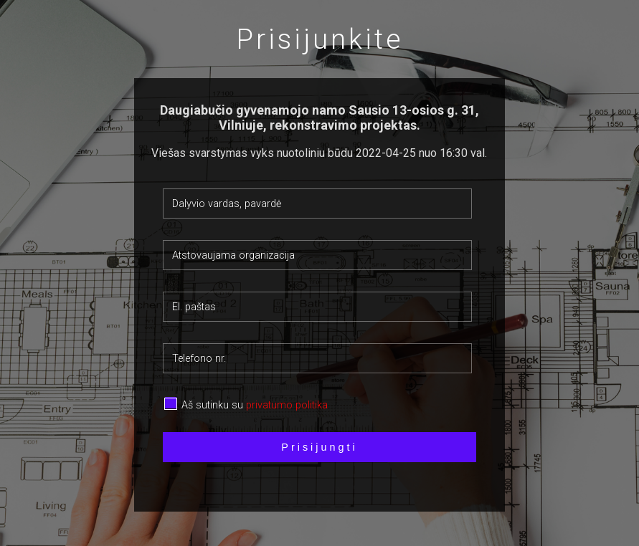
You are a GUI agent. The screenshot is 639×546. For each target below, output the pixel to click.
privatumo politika (287, 405)
